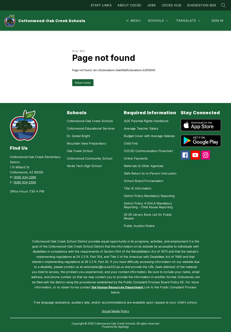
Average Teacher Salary (141, 128)
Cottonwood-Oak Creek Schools (90, 121)
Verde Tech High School (84, 166)
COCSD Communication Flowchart (148, 151)
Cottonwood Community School (89, 158)
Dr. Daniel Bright (78, 136)
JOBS (151, 5)
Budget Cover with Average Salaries (149, 136)
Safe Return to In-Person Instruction (150, 173)
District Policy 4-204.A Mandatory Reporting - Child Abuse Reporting (148, 205)
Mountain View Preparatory (86, 143)
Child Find (131, 143)
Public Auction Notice (139, 226)
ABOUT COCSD (129, 5)
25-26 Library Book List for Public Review (148, 216)
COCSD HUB (171, 5)
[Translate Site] (188, 20)
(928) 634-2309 (24, 182)
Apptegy (123, 326)
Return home (83, 82)
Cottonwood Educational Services (91, 128)
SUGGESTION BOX (201, 5)
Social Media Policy (115, 311)
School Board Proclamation (143, 181)
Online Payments (136, 158)
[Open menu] (133, 20)
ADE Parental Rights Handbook (146, 121)
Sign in (217, 20)
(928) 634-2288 (25, 177)
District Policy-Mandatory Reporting (149, 196)
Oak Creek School (80, 151)
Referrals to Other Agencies (143, 166)
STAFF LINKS (101, 5)
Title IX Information (137, 188)
